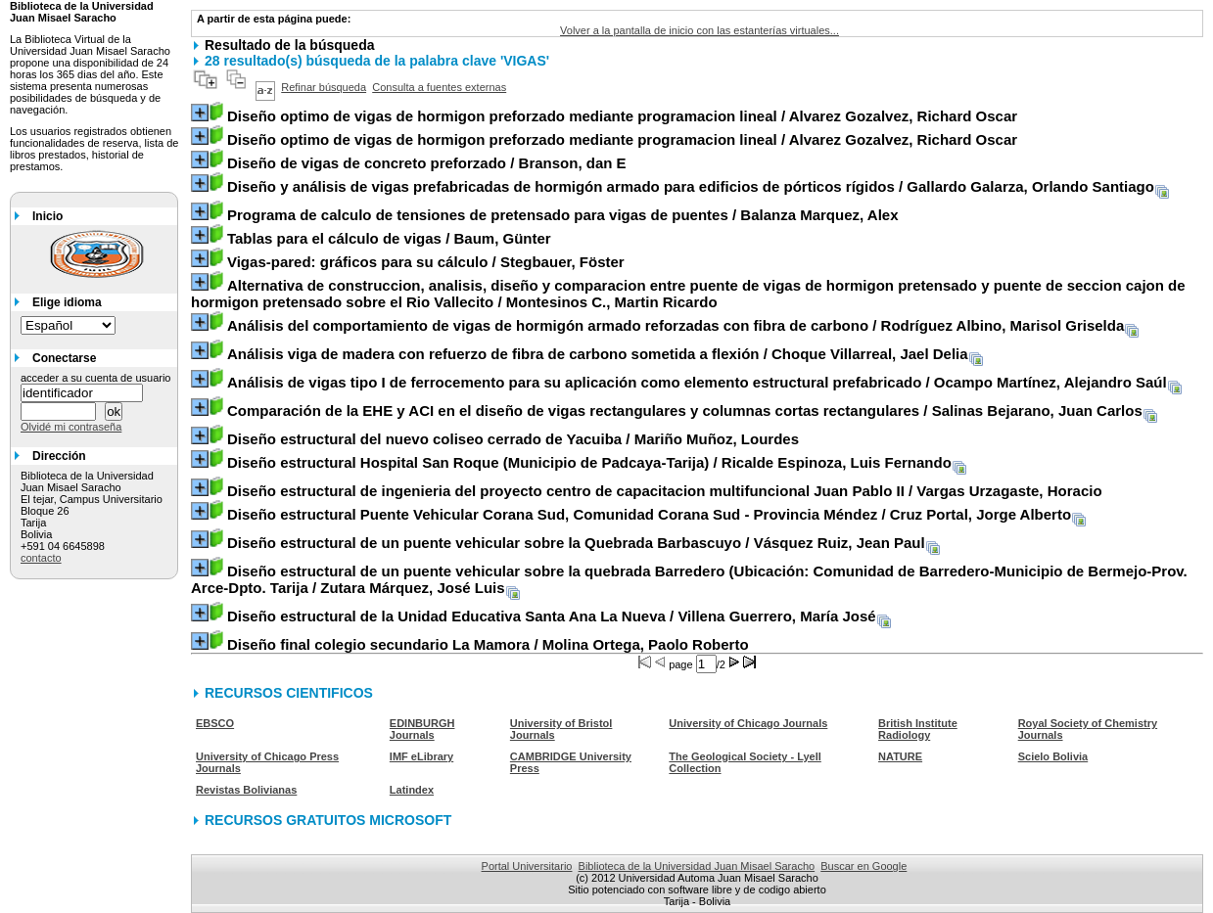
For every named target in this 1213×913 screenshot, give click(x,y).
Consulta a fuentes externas (439, 87)
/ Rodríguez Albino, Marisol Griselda (675, 325)
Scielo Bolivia (1053, 756)
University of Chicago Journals (748, 723)
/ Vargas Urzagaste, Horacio (664, 490)
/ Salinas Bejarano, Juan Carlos (685, 410)
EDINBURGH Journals (422, 729)
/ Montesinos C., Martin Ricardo (688, 293)
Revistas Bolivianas (246, 790)
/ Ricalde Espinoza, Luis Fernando (589, 462)
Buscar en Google (863, 866)
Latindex (412, 790)
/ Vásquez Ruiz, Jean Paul (576, 542)
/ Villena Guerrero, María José (551, 616)
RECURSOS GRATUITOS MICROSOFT (328, 820)
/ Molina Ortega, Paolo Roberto (488, 644)
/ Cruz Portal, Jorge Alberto (649, 514)
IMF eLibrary (421, 756)
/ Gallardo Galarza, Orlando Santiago (690, 186)
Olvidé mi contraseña (71, 427)
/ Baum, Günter (389, 238)
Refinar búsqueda (323, 87)
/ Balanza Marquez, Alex (563, 214)
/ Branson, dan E (427, 163)
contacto (41, 558)
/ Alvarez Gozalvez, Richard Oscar (622, 116)
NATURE (900, 756)
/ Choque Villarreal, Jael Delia (597, 353)
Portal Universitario (527, 866)
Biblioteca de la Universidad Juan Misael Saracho (697, 866)
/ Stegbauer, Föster (426, 261)
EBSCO (215, 723)
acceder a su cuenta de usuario (96, 378)
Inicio (47, 216)
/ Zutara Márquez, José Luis (689, 579)
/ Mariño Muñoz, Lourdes (513, 439)
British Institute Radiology (917, 729)
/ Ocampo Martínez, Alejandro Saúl (697, 382)
